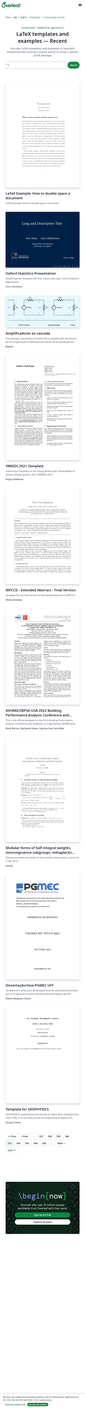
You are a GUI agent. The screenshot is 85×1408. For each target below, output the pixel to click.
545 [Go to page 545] (44, 1143)
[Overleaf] (11, 5)
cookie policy (45, 1399)
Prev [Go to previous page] (24, 1136)
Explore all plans (42, 1222)
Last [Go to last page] (12, 1150)
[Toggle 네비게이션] (80, 5)
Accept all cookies (38, 1404)
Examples (35, 17)
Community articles (54, 17)
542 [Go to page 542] (18, 1143)
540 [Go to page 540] (67, 1136)
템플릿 (23, 17)
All (15, 17)
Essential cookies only (15, 1404)
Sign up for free (42, 1215)
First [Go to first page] (12, 1136)
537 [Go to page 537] (41, 1136)
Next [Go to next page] (61, 1143)
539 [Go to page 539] (58, 1136)
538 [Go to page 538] (50, 1136)
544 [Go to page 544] (36, 1143)
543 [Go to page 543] (27, 1143)
